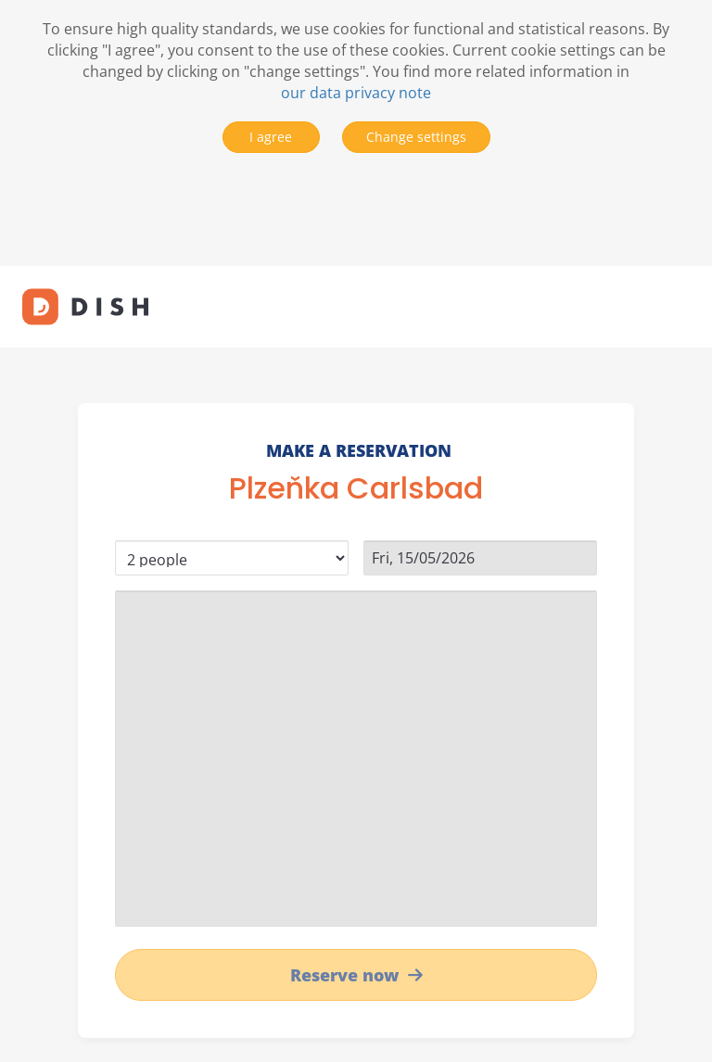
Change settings (416, 136)
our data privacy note (356, 92)
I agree (270, 136)
